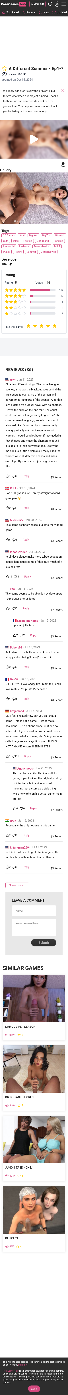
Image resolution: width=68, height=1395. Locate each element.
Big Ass (33, 235)
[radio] (28, 326)
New (46, 12)
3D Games (9, 235)
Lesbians (24, 246)
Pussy (6, 251)
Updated (62, 12)
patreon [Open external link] (10, 264)
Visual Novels (48, 251)
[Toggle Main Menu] (64, 4)
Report (59, 477)
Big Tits (46, 235)
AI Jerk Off (37, 4)
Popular (31, 12)
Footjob (27, 240)
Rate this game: (14, 326)
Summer (31, 251)
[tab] (15, 221)
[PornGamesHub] (13, 4)
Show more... (17, 885)
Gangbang (43, 240)
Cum (5, 240)
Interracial (9, 246)
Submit (43, 942)
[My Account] (57, 4)
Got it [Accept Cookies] (34, 1388)
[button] (34, 139)
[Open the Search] (50, 4)
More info (23, 1365)
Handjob (58, 240)
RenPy (18, 251)
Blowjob (59, 235)
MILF (57, 246)
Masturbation (42, 246)
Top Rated (13, 12)
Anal (21, 235)
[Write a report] (63, 164)
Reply (26, 476)
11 (10, 576)
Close (63, 91)
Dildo (16, 240)
